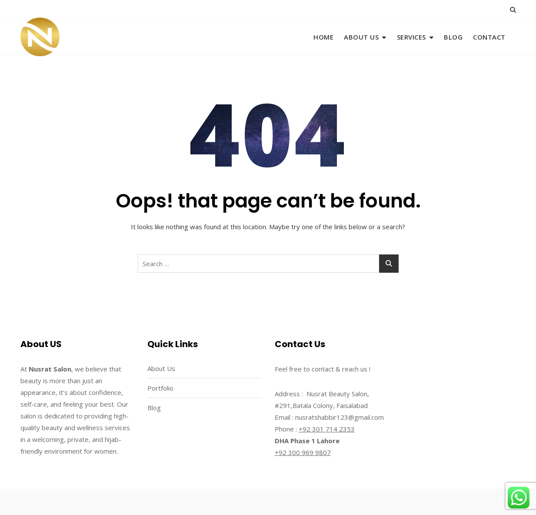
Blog (453, 37)
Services (411, 37)
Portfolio (160, 388)
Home (323, 37)
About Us (361, 37)
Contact (489, 37)
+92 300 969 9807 (303, 452)
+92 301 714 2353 (327, 429)
